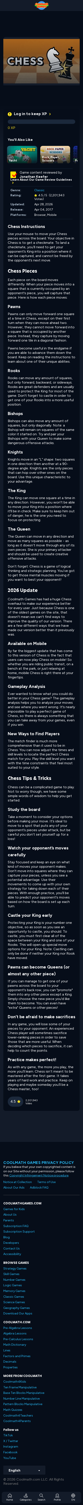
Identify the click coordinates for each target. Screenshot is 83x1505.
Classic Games (13, 1297)
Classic (39, 190)
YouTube (9, 1458)
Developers (11, 1243)
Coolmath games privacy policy (38, 1162)
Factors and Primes (17, 1356)
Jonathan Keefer (34, 177)
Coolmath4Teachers (18, 1415)
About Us (10, 1214)
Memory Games (14, 1291)
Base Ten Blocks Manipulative (23, 1393)
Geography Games (16, 1308)
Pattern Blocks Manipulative (22, 1404)
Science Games (14, 1302)
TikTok (8, 1435)
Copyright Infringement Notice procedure (38, 1175)
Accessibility (12, 1254)
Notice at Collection (17, 1182)
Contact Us (11, 1248)
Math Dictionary (14, 1345)
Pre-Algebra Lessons (17, 1328)
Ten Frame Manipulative (20, 1387)
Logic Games (12, 1285)
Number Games (14, 1280)
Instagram (10, 1446)
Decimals (9, 1362)
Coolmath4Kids (14, 1382)
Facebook (10, 1452)
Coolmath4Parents (17, 1421)
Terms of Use (46, 1182)
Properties (10, 1367)
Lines (6, 1350)
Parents (8, 1220)
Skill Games (11, 1274)
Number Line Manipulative (21, 1398)
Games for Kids (14, 1209)
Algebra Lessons (15, 1333)
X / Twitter (10, 1441)
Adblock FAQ (39, 1187)
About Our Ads (14, 1187)
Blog (6, 1237)
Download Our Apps (17, 1313)
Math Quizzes (12, 1410)
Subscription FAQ (16, 1226)
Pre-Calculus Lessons (18, 1339)
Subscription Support (19, 1231)
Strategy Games (15, 1268)
